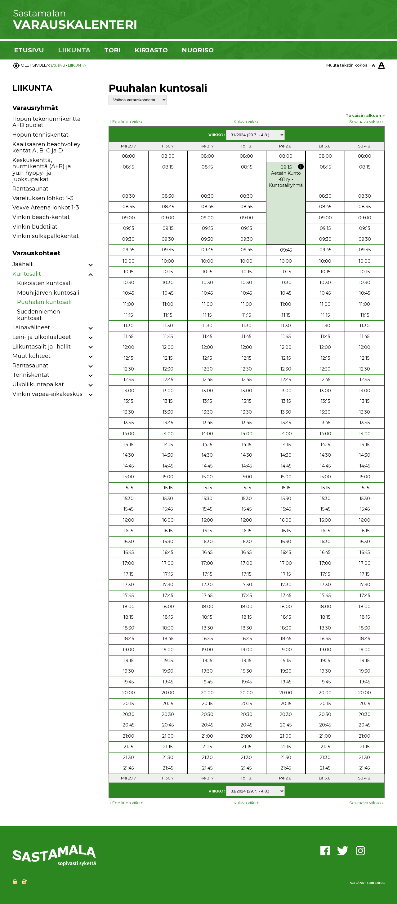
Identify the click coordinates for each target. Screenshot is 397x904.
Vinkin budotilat (34, 226)
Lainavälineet (31, 327)
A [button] (373, 65)
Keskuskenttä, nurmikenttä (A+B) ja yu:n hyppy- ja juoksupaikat (41, 170)
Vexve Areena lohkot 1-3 (45, 207)
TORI (112, 50)
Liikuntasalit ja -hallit (41, 346)
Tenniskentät (30, 374)
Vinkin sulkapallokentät (45, 236)
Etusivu (58, 65)
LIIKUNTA (74, 50)
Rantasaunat (30, 188)
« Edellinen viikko (126, 121)
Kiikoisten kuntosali (44, 283)
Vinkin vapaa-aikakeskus (47, 394)
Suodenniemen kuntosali (38, 315)
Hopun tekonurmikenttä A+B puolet (46, 122)
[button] (91, 265)
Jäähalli (23, 264)
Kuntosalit (26, 273)
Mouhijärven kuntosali (48, 292)
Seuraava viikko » (366, 121)
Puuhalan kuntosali (44, 302)
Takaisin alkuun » (365, 115)
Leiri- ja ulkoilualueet (41, 337)
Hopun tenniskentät (40, 134)
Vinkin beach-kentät (41, 217)
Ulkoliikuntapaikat (38, 384)
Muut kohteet (31, 356)
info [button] (300, 166)
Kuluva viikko (247, 121)
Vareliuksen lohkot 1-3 (43, 198)
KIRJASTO (151, 50)
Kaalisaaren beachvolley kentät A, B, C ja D (46, 147)
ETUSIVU (29, 50)
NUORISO (198, 50)
